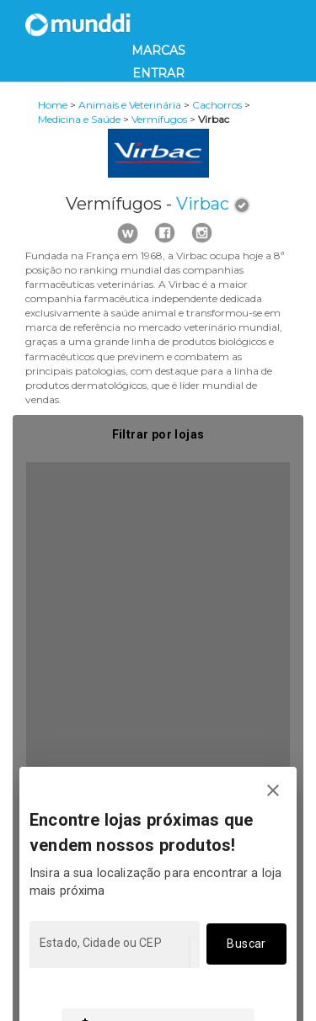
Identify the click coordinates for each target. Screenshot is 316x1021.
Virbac (202, 204)
